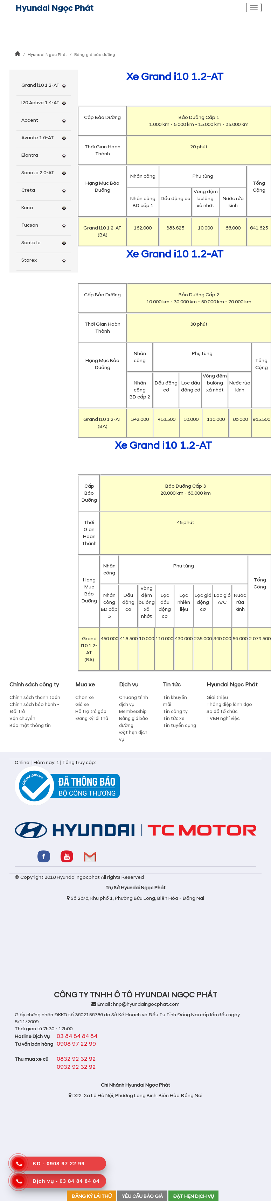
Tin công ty (175, 711)
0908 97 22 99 (76, 1043)
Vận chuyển (22, 718)
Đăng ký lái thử (91, 718)
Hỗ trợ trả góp (90, 711)
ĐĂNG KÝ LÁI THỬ (91, 1196)
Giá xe (82, 704)
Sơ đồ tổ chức (222, 711)
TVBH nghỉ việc (223, 718)
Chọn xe (84, 697)
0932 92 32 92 (76, 1067)
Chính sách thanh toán (34, 697)
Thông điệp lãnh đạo (229, 704)
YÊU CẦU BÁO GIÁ (142, 1196)
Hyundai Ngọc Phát (47, 54)
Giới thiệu (217, 697)
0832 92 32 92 (76, 1058)
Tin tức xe (174, 718)
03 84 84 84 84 (77, 1036)
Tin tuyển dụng (179, 725)
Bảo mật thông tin (30, 725)
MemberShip (133, 711)
